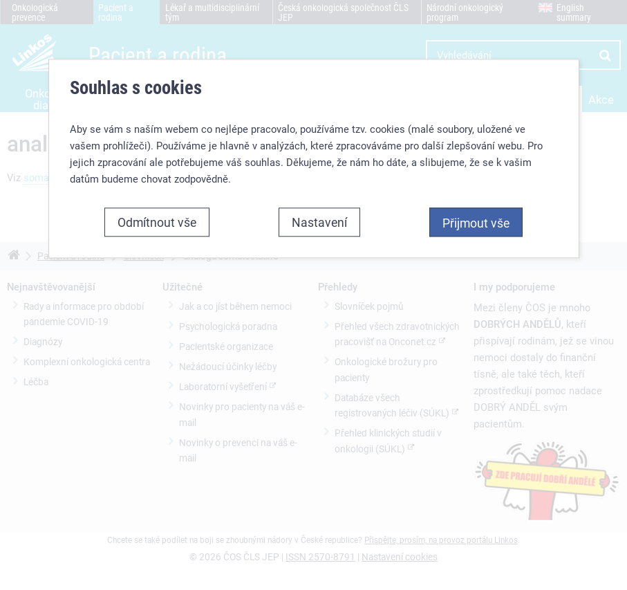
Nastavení (319, 222)
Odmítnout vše (157, 222)
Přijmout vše (475, 222)
